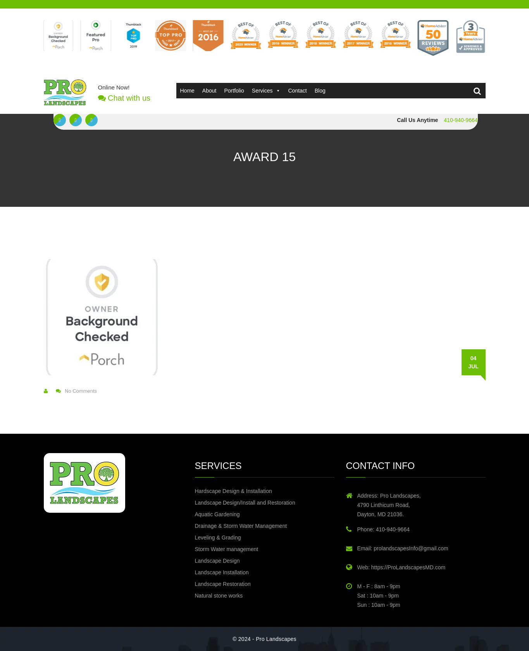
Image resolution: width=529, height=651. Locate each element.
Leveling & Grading (218, 537)
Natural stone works (219, 596)
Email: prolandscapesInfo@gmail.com (402, 548)
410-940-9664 (460, 120)
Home (187, 91)
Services (266, 90)
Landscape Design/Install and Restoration (245, 503)
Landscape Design (217, 561)
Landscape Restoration (223, 584)
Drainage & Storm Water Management (241, 526)
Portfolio (234, 91)
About (209, 91)
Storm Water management (226, 549)
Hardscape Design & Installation (233, 491)
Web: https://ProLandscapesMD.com (401, 567)
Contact (297, 91)
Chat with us (124, 98)
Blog (320, 91)
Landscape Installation (222, 572)
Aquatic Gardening (217, 514)
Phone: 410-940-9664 (383, 529)
